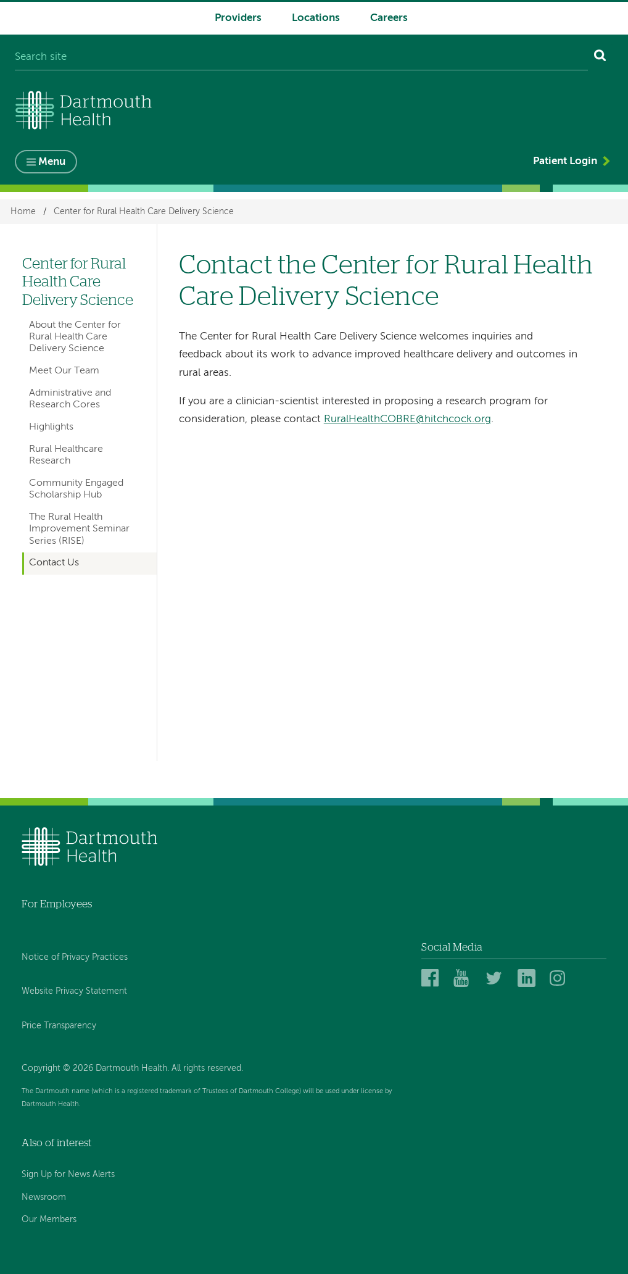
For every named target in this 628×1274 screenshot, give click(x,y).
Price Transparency (59, 1026)
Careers (389, 18)
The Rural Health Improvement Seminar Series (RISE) (79, 529)
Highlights (51, 427)
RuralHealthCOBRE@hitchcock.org (407, 419)
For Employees (57, 904)
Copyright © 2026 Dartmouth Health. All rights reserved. (132, 1068)
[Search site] (301, 57)
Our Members (49, 1219)
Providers (238, 18)
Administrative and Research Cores (70, 399)
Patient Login (565, 161)
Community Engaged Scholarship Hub (76, 489)
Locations (316, 18)
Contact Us (54, 563)
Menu (51, 162)
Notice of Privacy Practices (75, 957)
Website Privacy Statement (74, 991)
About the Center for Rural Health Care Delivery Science (75, 337)
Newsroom (44, 1197)
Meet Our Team (64, 371)
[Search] (600, 57)
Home (23, 211)
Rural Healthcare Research (66, 455)
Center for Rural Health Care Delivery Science (144, 211)
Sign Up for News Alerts (68, 1174)
